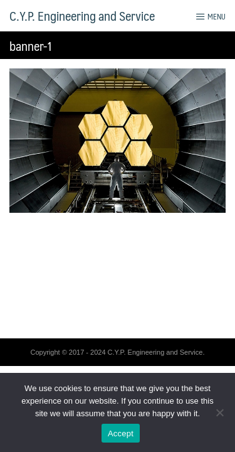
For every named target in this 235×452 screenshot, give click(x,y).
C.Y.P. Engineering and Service (82, 15)
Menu (211, 16)
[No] (219, 412)
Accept (120, 433)
